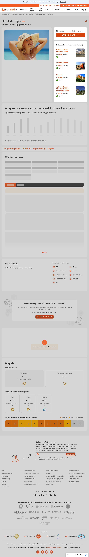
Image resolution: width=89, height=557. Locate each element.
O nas (3, 471)
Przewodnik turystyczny (31, 473)
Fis (57, 75)
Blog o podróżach (29, 471)
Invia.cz (48, 547)
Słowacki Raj (29, 14)
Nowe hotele (28, 481)
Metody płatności (29, 476)
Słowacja (21, 14)
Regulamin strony (73, 471)
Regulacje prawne (73, 481)
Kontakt (4, 481)
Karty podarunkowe (52, 471)
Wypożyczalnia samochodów (55, 476)
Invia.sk (53, 547)
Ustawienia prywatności (75, 476)
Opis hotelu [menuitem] (27, 149)
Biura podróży (6, 479)
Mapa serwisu (6, 487)
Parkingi (48, 473)
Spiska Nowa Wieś (40, 14)
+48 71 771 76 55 (44, 495)
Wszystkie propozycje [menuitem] (12, 149)
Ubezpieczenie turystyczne (54, 479)
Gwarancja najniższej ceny (32, 484)
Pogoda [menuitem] (51, 149)
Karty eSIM (49, 484)
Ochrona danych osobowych (76, 473)
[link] (32, 9)
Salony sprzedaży (7, 473)
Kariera (4, 484)
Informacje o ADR (73, 479)
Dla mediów (5, 476)
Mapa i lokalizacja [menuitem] (39, 149)
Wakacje (14, 14)
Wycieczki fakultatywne (53, 481)
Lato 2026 (40, 10)
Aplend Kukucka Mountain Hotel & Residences (62, 89)
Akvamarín (60, 62)
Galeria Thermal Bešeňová (62, 50)
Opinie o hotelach (29, 479)
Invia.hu (59, 547)
